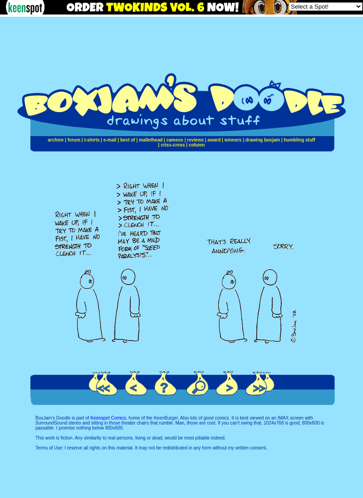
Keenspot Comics (108, 417)
